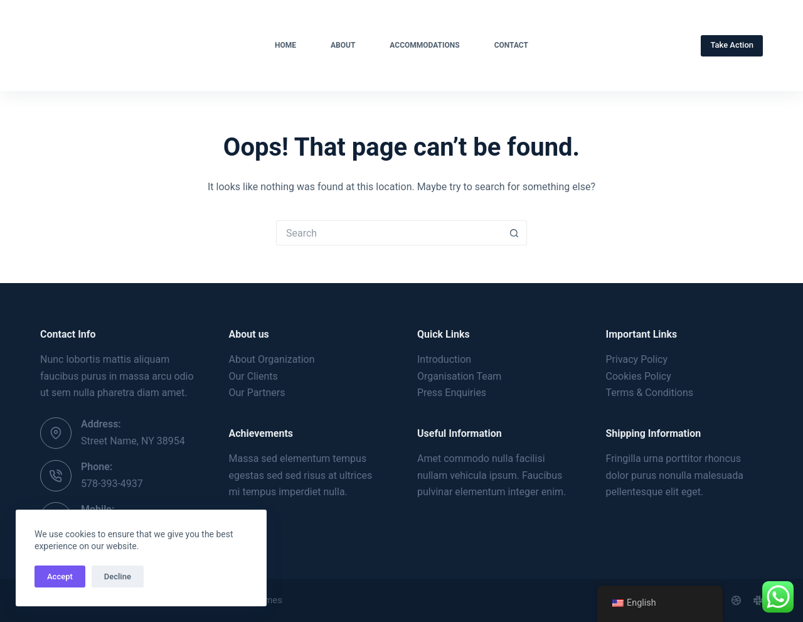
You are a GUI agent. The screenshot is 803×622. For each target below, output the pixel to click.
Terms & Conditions (650, 393)
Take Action (731, 45)
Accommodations (424, 45)
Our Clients (253, 376)
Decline (117, 576)
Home (285, 45)
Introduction (444, 359)
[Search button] (514, 232)
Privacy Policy (637, 359)
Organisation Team (459, 376)
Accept (60, 576)
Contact (511, 45)
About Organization (272, 359)
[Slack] (758, 600)
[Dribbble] (736, 600)
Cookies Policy (638, 376)
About (343, 45)
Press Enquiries (451, 393)
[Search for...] (389, 232)
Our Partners (257, 393)
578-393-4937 (112, 484)
